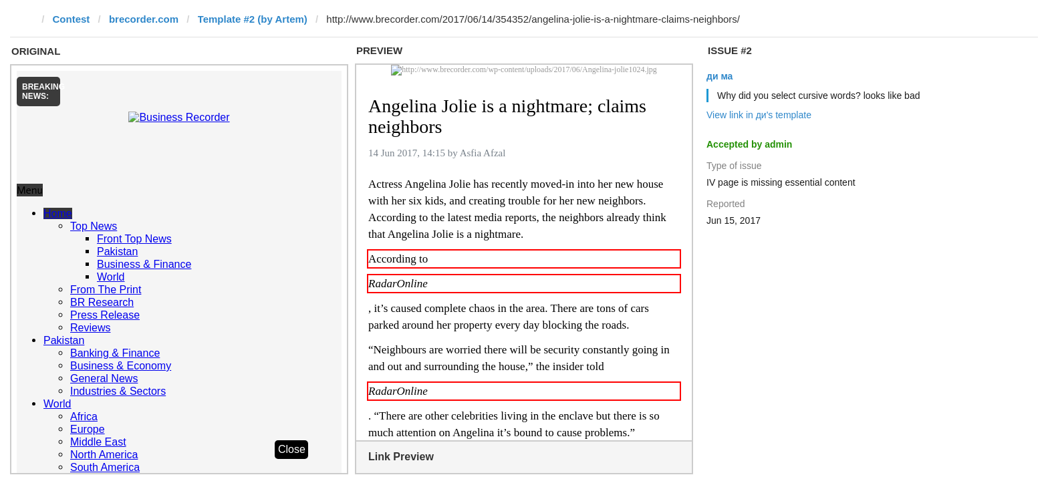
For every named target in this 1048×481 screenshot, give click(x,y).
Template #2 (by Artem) (252, 19)
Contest (71, 19)
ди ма (719, 76)
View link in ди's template (758, 115)
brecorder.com (143, 19)
